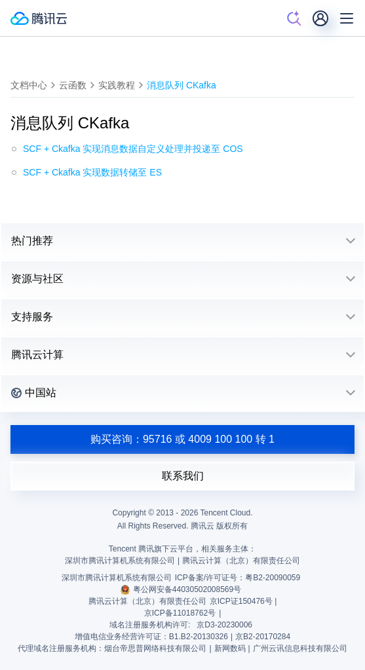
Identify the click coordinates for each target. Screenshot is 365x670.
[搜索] (294, 18)
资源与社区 (37, 278)
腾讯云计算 (37, 354)
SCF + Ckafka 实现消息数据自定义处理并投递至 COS (133, 148)
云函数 (72, 85)
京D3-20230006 (224, 624)
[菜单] (347, 18)
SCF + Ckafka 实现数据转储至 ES (92, 172)
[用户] (320, 18)
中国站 (33, 392)
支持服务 (32, 316)
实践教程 (116, 85)
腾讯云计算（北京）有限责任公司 (147, 601)
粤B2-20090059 (272, 577)
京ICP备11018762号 (180, 613)
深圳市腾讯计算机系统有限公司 (117, 577)
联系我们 (183, 475)
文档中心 (28, 85)
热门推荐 (32, 240)
